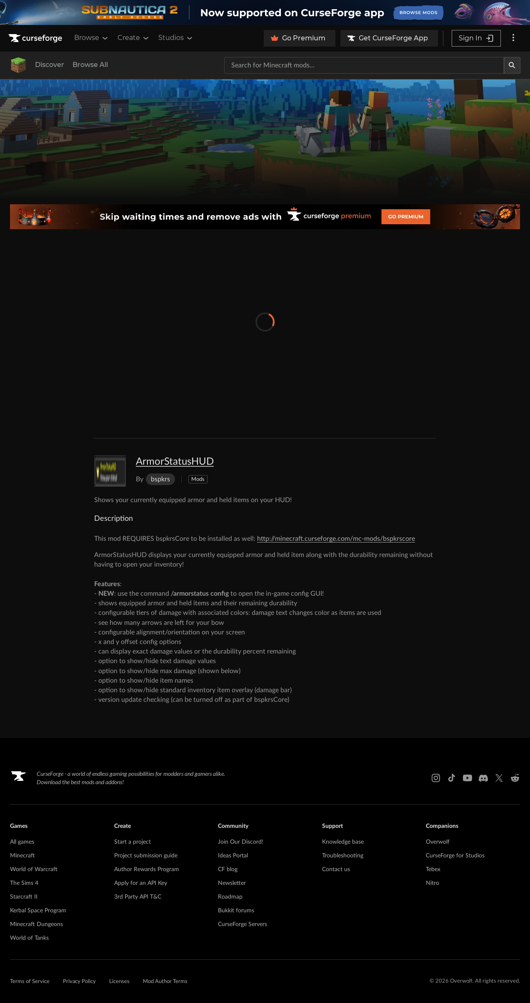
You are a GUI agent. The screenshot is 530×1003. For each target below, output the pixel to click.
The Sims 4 (24, 883)
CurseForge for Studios (455, 856)
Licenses (119, 981)
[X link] (499, 778)
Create (134, 38)
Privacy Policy (79, 981)
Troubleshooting (342, 856)
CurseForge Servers (242, 924)
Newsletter (232, 883)
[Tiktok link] (452, 778)
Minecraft (22, 856)
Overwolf (438, 842)
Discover (49, 65)
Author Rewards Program (146, 869)
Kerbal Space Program (38, 911)
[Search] (512, 65)
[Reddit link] (515, 778)
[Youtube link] (467, 778)
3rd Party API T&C (137, 897)
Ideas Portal (233, 856)
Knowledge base (343, 842)
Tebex (433, 869)
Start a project (132, 842)
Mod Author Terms (165, 981)
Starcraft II (24, 897)
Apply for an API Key (140, 883)
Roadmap (230, 897)
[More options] (513, 38)
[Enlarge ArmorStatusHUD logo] (110, 471)
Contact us (336, 869)
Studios (176, 38)
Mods (198, 479)
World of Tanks (29, 938)
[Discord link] (483, 778)
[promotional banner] (265, 12)
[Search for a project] (364, 65)
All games (22, 842)
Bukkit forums (236, 911)
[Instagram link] (436, 778)
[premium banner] (265, 216)
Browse (91, 38)
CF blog (228, 869)
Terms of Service (30, 981)
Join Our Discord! (240, 842)
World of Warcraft (34, 869)
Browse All (90, 65)
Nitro (432, 883)
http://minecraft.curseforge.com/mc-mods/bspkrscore (336, 538)
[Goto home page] (36, 38)
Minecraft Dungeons (36, 924)
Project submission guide (146, 856)
